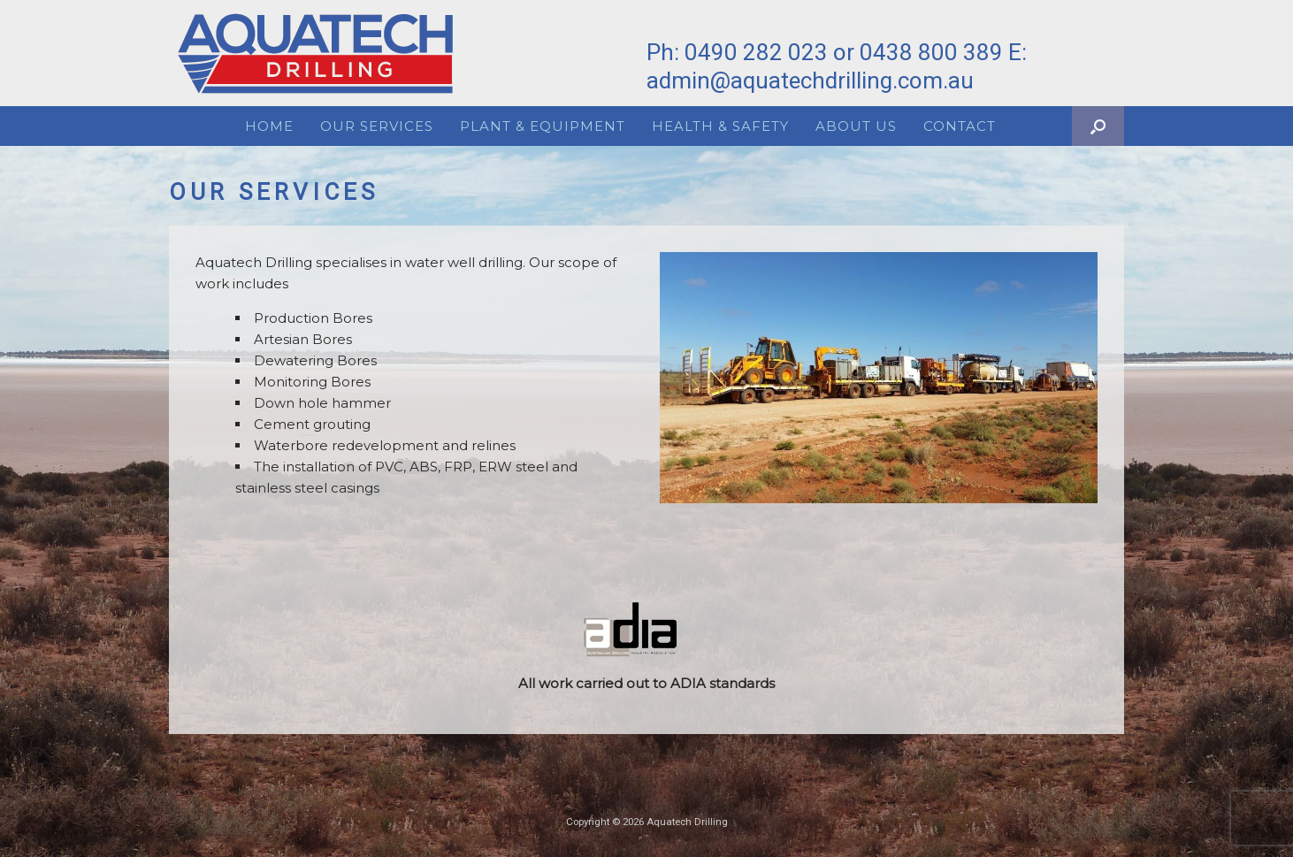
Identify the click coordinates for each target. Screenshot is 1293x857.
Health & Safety (720, 126)
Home (269, 126)
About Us (856, 126)
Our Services (376, 126)
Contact (959, 126)
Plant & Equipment (542, 126)
